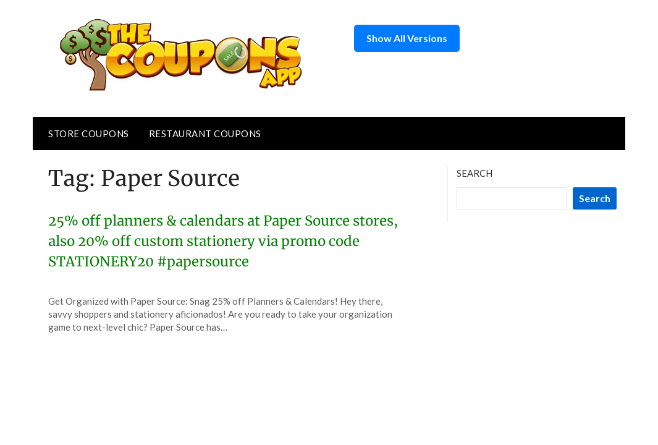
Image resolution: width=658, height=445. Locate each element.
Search (474, 173)
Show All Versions (406, 38)
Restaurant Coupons (205, 133)
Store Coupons (88, 133)
